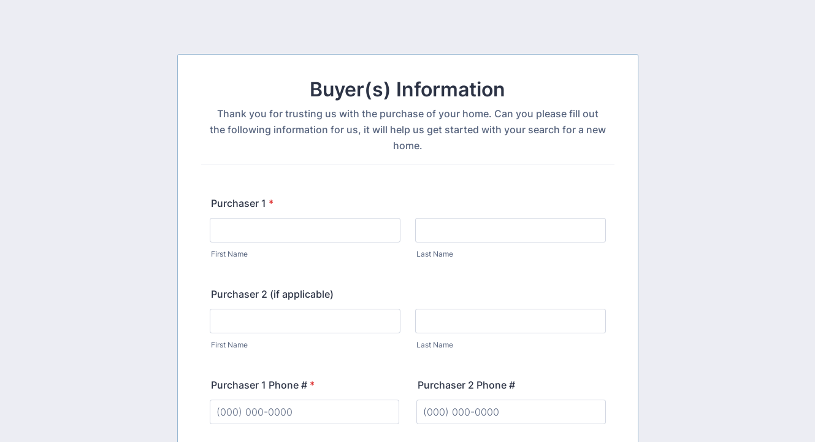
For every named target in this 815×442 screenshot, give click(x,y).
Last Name (434, 253)
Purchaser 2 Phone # (466, 385)
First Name (229, 253)
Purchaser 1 (242, 203)
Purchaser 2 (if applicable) (272, 294)
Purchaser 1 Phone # (263, 385)
